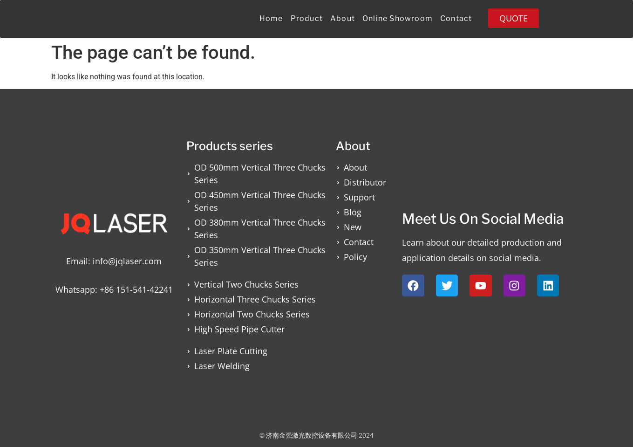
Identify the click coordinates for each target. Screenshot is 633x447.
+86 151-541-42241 (136, 289)
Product (307, 18)
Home (271, 18)
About (342, 18)
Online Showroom (397, 18)
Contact (456, 18)
